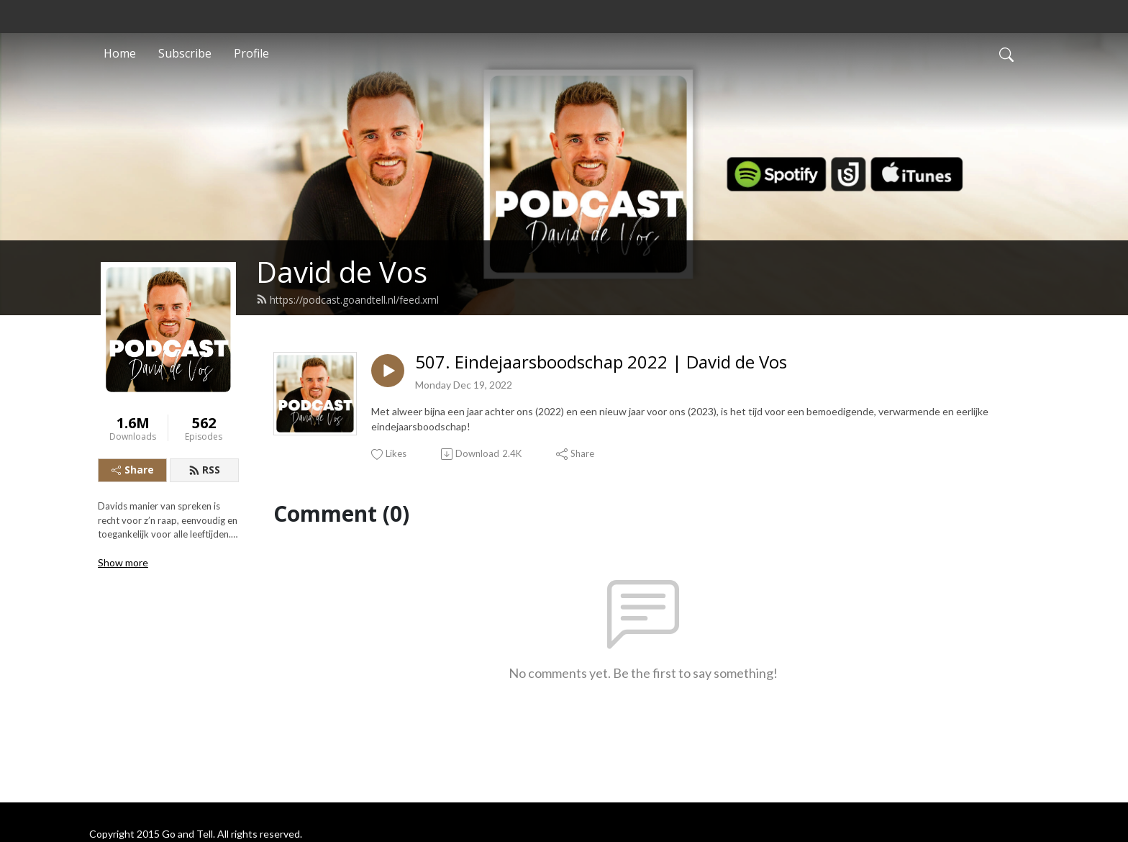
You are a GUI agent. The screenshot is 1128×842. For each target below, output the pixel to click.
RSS (204, 469)
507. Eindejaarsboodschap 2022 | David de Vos (601, 362)
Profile (251, 53)
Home (120, 53)
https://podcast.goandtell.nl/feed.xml (347, 300)
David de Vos (341, 271)
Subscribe (185, 53)
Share (133, 469)
